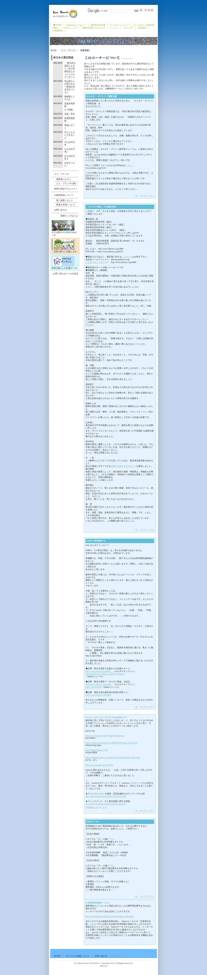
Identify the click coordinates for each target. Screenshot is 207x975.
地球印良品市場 (97, 25)
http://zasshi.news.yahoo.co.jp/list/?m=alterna (105, 674)
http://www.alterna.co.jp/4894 (99, 684)
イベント (114, 28)
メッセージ (126, 257)
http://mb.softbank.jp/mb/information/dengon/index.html (110, 916)
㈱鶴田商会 (58, 30)
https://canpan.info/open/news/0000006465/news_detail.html (111, 743)
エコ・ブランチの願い (66, 183)
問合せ (56, 28)
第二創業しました (64, 200)
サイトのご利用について (77, 956)
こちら (129, 165)
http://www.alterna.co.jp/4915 (99, 671)
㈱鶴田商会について (63, 195)
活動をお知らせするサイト (123, 466)
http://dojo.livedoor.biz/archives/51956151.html (106, 796)
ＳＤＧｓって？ (70, 28)
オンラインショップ (119, 25)
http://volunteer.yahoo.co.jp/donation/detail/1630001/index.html (113, 757)
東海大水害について (65, 204)
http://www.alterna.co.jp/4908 (98, 695)
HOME (57, 25)
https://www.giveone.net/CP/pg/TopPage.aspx (105, 736)
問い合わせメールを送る (65, 273)
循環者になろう (63, 179)
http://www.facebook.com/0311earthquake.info (105, 804)
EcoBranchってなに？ (76, 25)
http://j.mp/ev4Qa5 (94, 687)
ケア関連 (68, 110)
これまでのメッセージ (96, 262)
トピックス (128, 28)
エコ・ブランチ (68, 50)
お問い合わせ (60, 210)
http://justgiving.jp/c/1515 (97, 750)
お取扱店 (142, 28)
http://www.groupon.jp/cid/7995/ (99, 765)
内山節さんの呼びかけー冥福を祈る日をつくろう (69, 86)
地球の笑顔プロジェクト (94, 28)
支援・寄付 (69, 114)
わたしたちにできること (69, 135)
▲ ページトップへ (144, 195)
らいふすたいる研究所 (143, 25)
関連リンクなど (69, 216)
